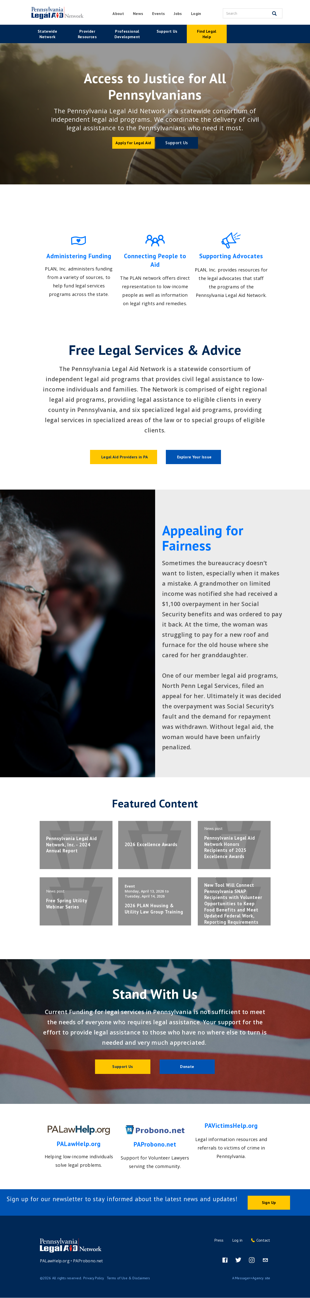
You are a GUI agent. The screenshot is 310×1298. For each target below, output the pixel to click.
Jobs (178, 13)
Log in (237, 1240)
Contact (263, 1240)
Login (196, 13)
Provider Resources (87, 34)
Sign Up (269, 1202)
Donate (187, 1066)
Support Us (167, 31)
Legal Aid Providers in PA (124, 456)
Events (158, 13)
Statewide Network (47, 34)
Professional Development (127, 34)
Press (218, 1240)
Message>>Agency (249, 1278)
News (138, 13)
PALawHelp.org (55, 1261)
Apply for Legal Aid (133, 142)
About (118, 13)
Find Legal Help (206, 34)
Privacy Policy (93, 1278)
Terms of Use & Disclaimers (128, 1278)
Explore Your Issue (194, 456)
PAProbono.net (88, 1261)
